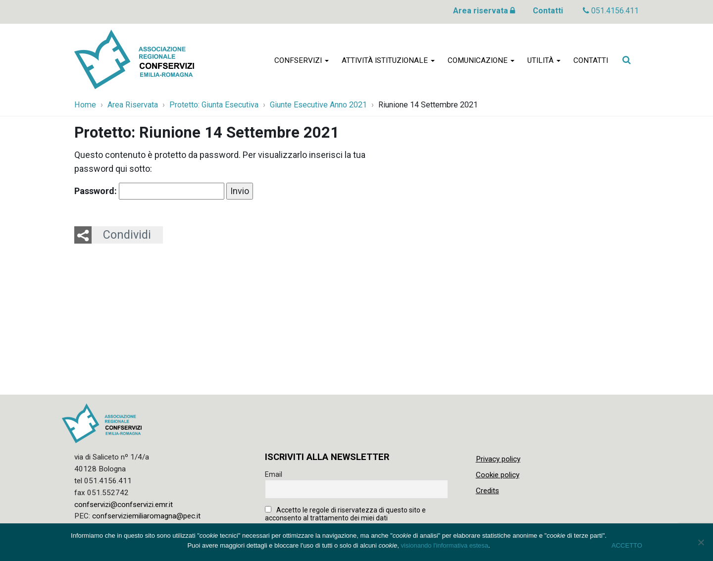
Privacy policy (498, 459)
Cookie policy (497, 474)
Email (273, 474)
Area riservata (484, 10)
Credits (487, 490)
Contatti (548, 10)
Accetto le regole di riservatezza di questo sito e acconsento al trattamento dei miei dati (345, 514)
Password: (149, 191)
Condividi (127, 235)
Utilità (543, 60)
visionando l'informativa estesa (444, 545)
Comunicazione (481, 60)
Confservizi (301, 60)
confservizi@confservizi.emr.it (123, 504)
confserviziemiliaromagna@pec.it (146, 515)
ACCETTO (626, 545)
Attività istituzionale (388, 60)
